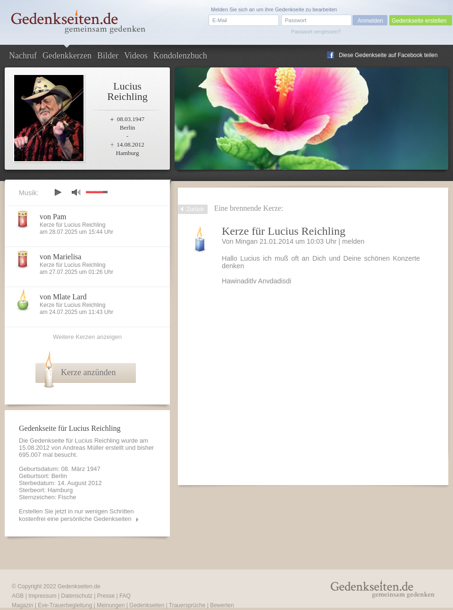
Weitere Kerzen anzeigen (87, 336)
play (57, 192)
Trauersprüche (187, 605)
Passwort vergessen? (316, 31)
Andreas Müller (83, 447)
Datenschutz (76, 596)
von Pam (53, 217)
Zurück (195, 209)
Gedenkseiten (146, 605)
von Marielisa (60, 257)
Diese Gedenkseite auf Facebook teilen (388, 55)
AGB (18, 596)
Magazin (22, 605)
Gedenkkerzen (67, 55)
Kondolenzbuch (180, 55)
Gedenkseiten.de (79, 586)
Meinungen (111, 605)
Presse (106, 596)
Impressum (42, 596)
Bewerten (222, 605)
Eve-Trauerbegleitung (65, 605)
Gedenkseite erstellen (419, 20)
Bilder (107, 55)
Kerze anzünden (88, 372)
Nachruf (23, 55)
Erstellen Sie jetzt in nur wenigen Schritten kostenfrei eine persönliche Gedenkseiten (76, 515)
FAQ (125, 596)
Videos (136, 55)
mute (76, 192)
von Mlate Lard (63, 297)
